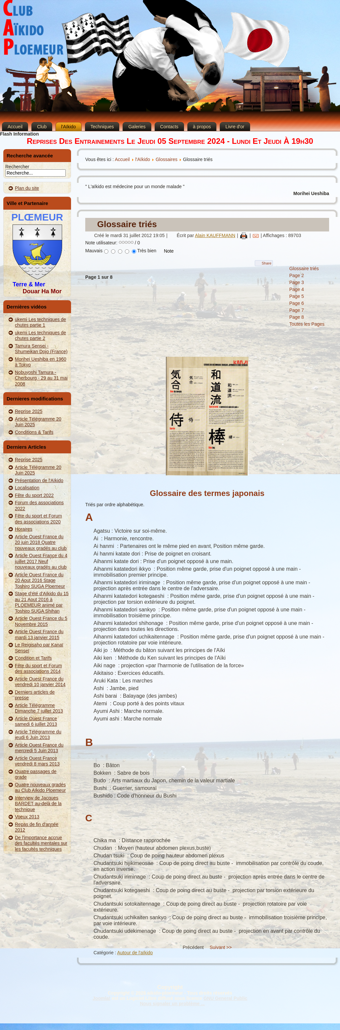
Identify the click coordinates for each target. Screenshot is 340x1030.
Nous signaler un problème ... (172, 1003)
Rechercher (17, 166)
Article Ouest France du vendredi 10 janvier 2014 (40, 681)
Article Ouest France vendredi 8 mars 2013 (37, 761)
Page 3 (296, 282)
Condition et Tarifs (33, 658)
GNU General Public (225, 998)
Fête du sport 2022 (34, 495)
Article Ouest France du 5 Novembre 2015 (41, 621)
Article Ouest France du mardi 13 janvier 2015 (39, 634)
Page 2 (296, 275)
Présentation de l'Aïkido (39, 480)
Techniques (102, 126)
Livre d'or (234, 126)
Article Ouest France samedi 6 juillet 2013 (36, 721)
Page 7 (296, 310)
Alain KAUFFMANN (215, 235)
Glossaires (166, 159)
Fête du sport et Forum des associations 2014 (38, 668)
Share (266, 263)
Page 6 (296, 303)
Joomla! (101, 998)
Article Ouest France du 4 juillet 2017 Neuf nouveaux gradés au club (41, 561)
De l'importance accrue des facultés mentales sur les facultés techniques (41, 843)
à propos (202, 126)
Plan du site (27, 188)
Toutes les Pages (306, 324)
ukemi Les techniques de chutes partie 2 (40, 335)
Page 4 (296, 289)
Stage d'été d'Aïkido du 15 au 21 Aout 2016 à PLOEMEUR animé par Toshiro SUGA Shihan (42, 602)
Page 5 (296, 296)
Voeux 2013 (27, 816)
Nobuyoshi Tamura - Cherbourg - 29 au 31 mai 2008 (41, 378)
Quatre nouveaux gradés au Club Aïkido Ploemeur (40, 787)
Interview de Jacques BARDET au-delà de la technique (38, 803)
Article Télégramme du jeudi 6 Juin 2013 (38, 734)
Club (42, 126)
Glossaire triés (127, 224)
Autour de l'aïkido (135, 952)
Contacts (169, 126)
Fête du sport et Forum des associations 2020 (38, 518)
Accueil (15, 126)
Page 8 (296, 317)
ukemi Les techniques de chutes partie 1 (40, 322)
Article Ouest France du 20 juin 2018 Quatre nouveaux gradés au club (40, 542)
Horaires (23, 529)
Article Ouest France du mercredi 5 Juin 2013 (39, 748)
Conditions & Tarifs (34, 432)
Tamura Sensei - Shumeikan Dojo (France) (41, 348)
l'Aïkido (68, 126)
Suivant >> (220, 947)
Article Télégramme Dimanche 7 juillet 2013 (39, 708)
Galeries (136, 126)
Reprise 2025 (28, 411)
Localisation (27, 487)
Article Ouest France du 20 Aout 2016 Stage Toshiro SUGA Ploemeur (40, 580)
